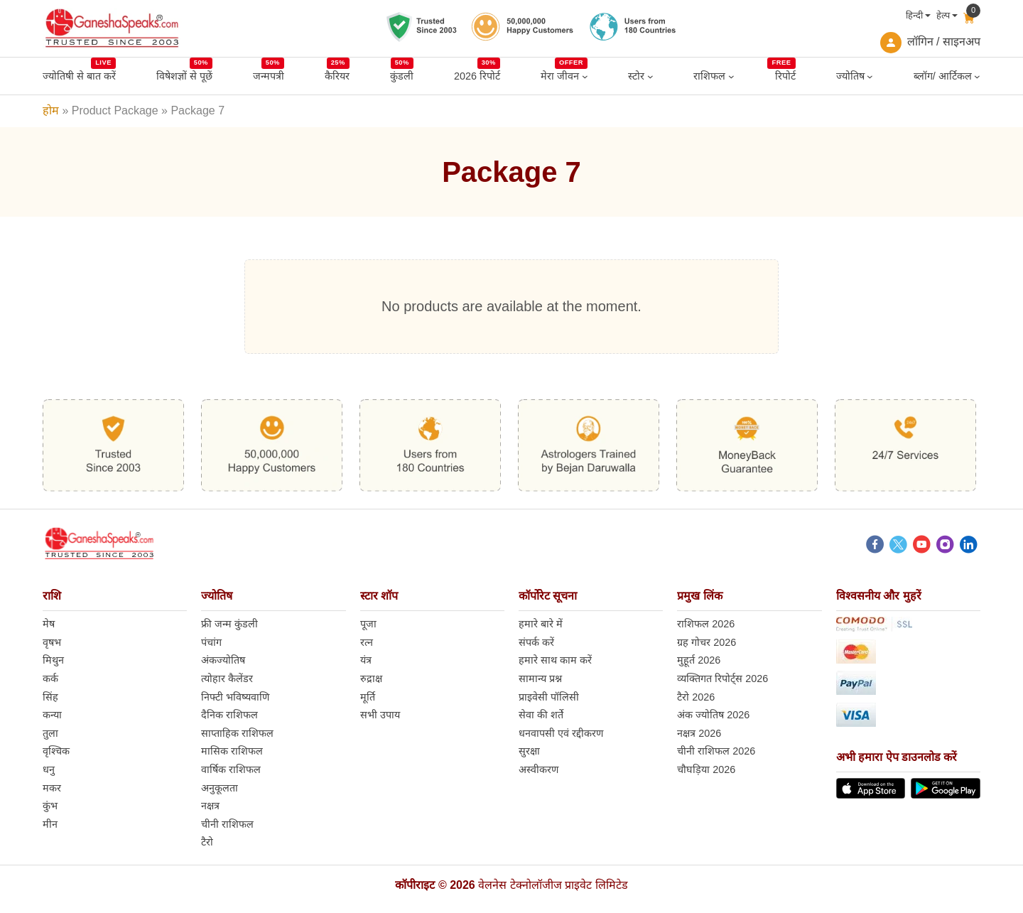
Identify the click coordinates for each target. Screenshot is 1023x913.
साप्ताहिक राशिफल (237, 733)
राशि (52, 596)
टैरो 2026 (696, 697)
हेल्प (943, 15)
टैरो (207, 842)
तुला (50, 733)
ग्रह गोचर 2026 (706, 642)
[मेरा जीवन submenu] (585, 76)
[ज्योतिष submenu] (870, 76)
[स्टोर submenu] (650, 76)
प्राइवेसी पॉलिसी (549, 697)
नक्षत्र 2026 (699, 733)
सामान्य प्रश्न (540, 678)
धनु (49, 769)
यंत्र (366, 660)
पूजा (368, 624)
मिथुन (53, 660)
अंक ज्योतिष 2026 (713, 714)
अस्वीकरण (538, 769)
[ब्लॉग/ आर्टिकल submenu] (977, 76)
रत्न (366, 642)
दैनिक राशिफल (229, 714)
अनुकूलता (219, 788)
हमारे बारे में (541, 624)
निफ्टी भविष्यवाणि (235, 697)
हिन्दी (914, 15)
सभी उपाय (380, 714)
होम (51, 110)
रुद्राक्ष (371, 678)
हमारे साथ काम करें (555, 660)
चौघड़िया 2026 (706, 769)
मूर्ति (367, 697)
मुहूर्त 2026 (698, 660)
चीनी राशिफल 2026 (716, 751)
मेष (49, 624)
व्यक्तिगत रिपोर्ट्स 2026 (722, 678)
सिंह (50, 697)
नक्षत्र (210, 805)
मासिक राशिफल (232, 751)
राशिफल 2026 (706, 624)
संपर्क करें (536, 642)
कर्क (50, 678)
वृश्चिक (56, 751)
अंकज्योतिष (223, 660)
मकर (52, 788)
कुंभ (50, 805)
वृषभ (52, 642)
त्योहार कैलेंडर (227, 678)
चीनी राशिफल (227, 824)
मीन (50, 824)
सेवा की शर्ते (541, 714)
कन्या (52, 714)
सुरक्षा (529, 751)
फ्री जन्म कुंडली (229, 624)
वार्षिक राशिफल (231, 769)
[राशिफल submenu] (731, 76)
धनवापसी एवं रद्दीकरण (561, 733)
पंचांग (211, 642)
